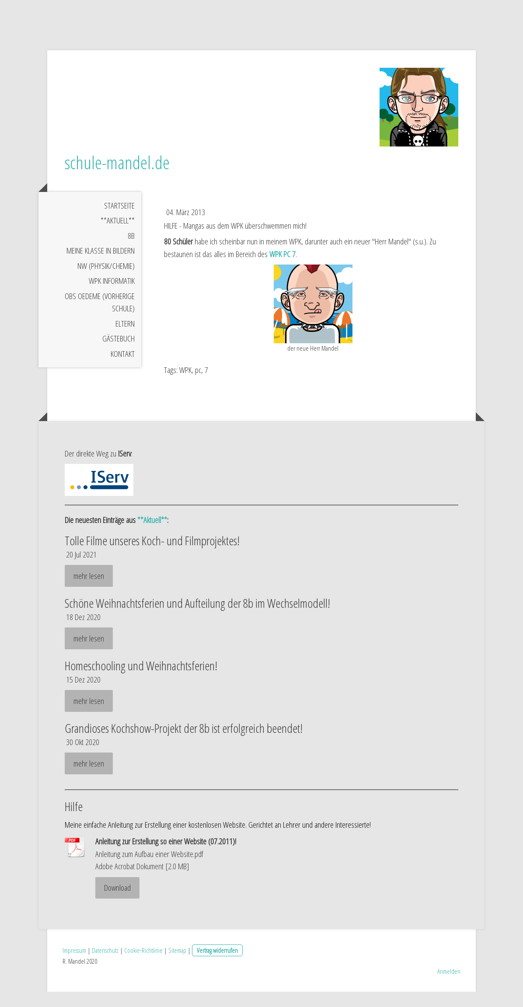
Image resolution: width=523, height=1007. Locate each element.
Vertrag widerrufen (217, 965)
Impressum (74, 965)
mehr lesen (88, 590)
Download (117, 903)
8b (131, 250)
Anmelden (448, 986)
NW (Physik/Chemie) (106, 280)
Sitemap (177, 965)
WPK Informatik (112, 296)
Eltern (125, 338)
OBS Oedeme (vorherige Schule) (100, 317)
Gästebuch (118, 353)
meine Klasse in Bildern (100, 266)
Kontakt (123, 368)
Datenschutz (105, 965)
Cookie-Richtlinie (143, 965)
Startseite (119, 220)
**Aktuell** (118, 235)
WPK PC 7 (282, 269)
